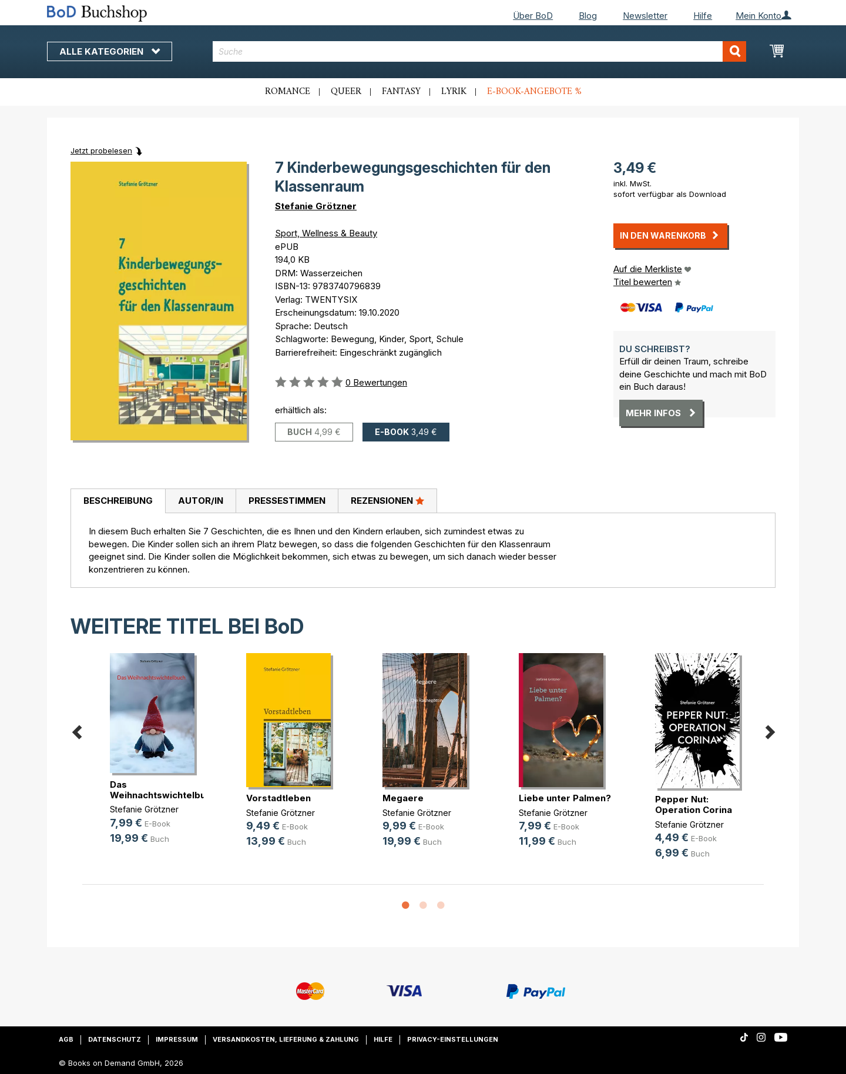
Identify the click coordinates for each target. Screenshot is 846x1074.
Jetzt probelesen (101, 150)
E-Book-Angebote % (534, 91)
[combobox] (480, 51)
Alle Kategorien (109, 51)
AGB (66, 1039)
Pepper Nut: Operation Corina (693, 804)
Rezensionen (387, 500)
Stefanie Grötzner (316, 206)
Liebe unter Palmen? (565, 798)
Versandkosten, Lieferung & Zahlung (286, 1039)
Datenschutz (114, 1039)
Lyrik (453, 91)
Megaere (403, 798)
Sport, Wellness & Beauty (326, 233)
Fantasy (401, 91)
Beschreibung (118, 500)
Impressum (177, 1039)
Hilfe (702, 15)
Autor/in (200, 500)
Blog (588, 15)
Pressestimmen (287, 500)
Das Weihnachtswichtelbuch (163, 790)
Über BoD (533, 15)
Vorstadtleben (278, 798)
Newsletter (645, 15)
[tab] (117, 501)
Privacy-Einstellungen (452, 1039)
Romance (287, 91)
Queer (346, 91)
